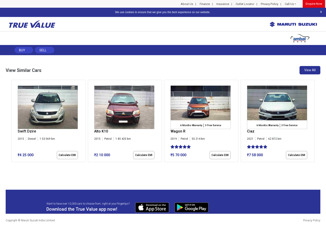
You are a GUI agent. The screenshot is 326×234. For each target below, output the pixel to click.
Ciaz (250, 131)
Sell (42, 50)
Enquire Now (314, 3)
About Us (187, 4)
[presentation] (14, 122)
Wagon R (177, 131)
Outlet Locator (245, 4)
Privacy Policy (269, 4)
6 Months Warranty (191, 125)
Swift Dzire (27, 131)
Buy (22, 50)
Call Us (289, 4)
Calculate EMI (67, 155)
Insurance (222, 4)
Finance (205, 4)
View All (310, 70)
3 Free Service (213, 125)
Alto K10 (101, 131)
